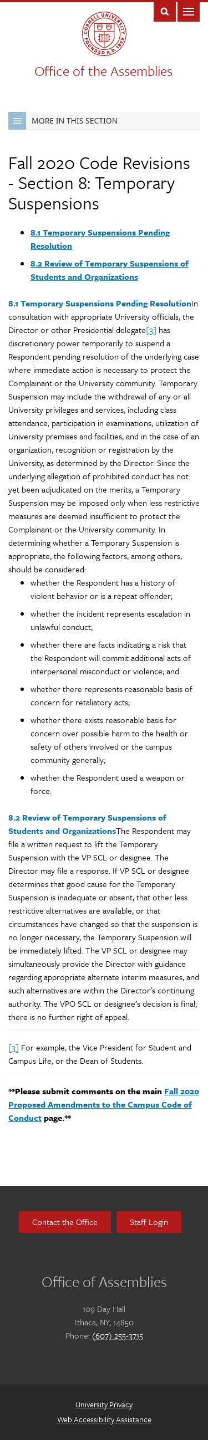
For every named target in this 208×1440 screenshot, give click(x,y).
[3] (151, 330)
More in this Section (63, 121)
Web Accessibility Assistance (104, 1419)
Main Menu (188, 11)
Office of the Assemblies (103, 70)
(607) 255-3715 (117, 1335)
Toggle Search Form (165, 11)
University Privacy (104, 1404)
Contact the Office (65, 1222)
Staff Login (149, 1222)
